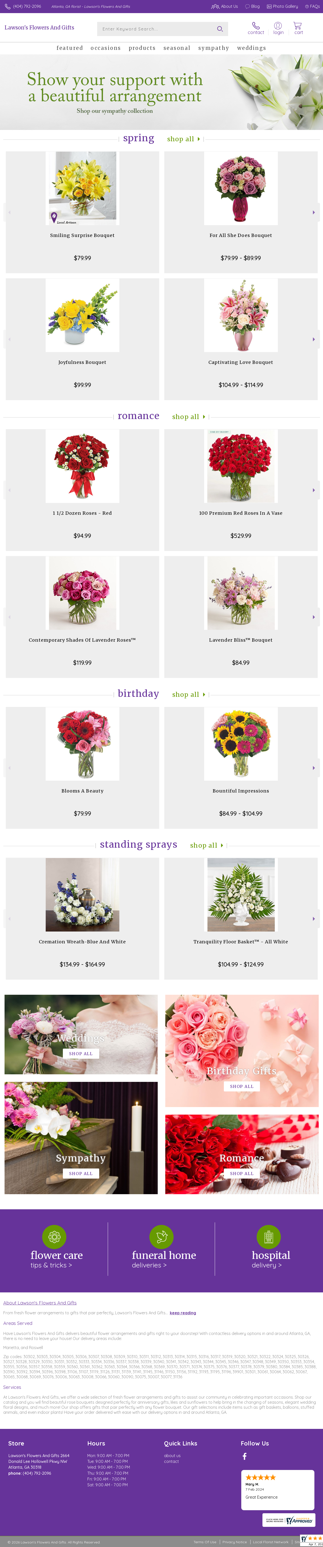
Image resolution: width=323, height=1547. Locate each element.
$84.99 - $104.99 (240, 813)
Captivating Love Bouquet (240, 362)
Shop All (181, 139)
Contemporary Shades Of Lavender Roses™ (82, 640)
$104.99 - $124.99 (241, 964)
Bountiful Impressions (241, 791)
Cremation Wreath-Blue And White (82, 942)
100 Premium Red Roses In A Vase (241, 513)
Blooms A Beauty (82, 791)
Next (314, 212)
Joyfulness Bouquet (82, 362)
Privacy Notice (235, 1542)
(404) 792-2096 (27, 6)
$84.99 (241, 662)
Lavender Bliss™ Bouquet (241, 640)
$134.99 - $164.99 (82, 964)
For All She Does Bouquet (241, 235)
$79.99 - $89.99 (241, 258)
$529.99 (241, 535)
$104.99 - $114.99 (241, 385)
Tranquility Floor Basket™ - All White (241, 942)
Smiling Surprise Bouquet (82, 235)
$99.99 (82, 385)
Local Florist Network (270, 1542)
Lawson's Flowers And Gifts (39, 27)
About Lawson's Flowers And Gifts (40, 1303)
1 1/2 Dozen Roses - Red (82, 513)
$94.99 (82, 535)
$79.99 (82, 258)
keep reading (183, 1312)
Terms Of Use (205, 1542)
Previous (8, 212)
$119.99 (82, 662)
